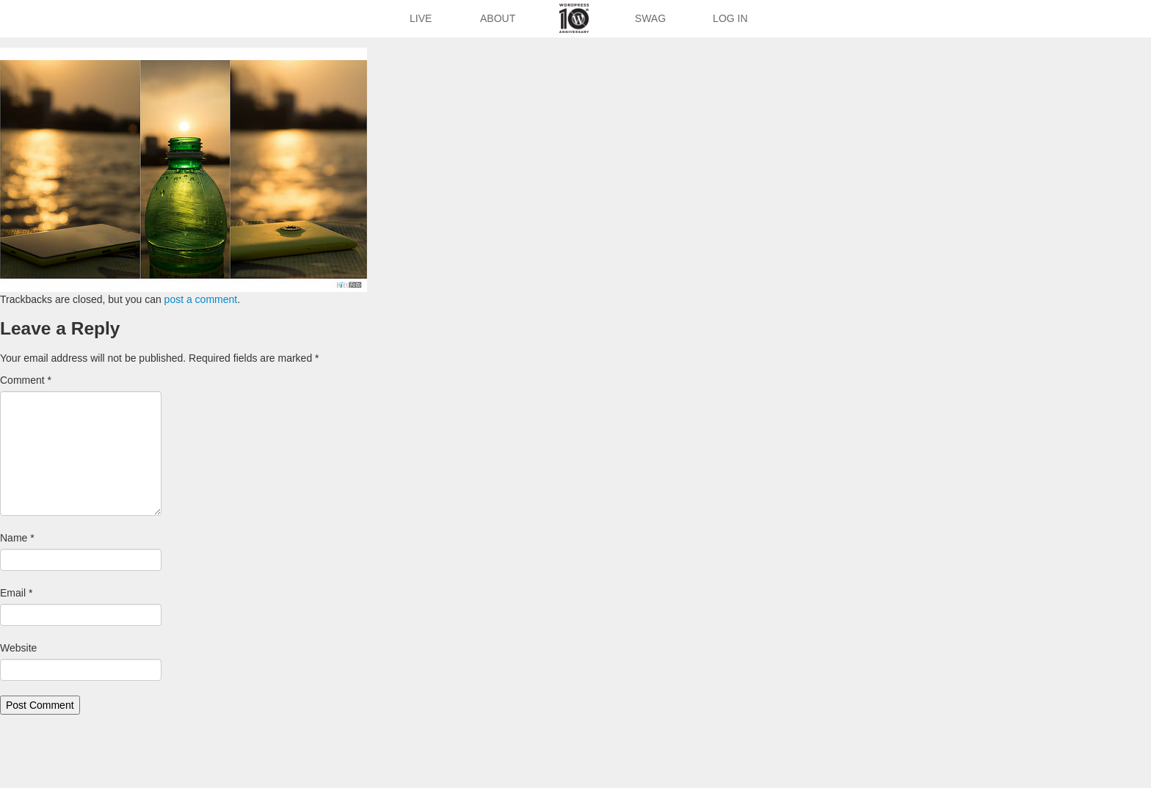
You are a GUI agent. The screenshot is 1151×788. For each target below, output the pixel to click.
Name (17, 538)
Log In (730, 18)
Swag (650, 18)
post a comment (201, 299)
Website (18, 648)
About (497, 18)
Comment (25, 380)
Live (421, 18)
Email (16, 593)
